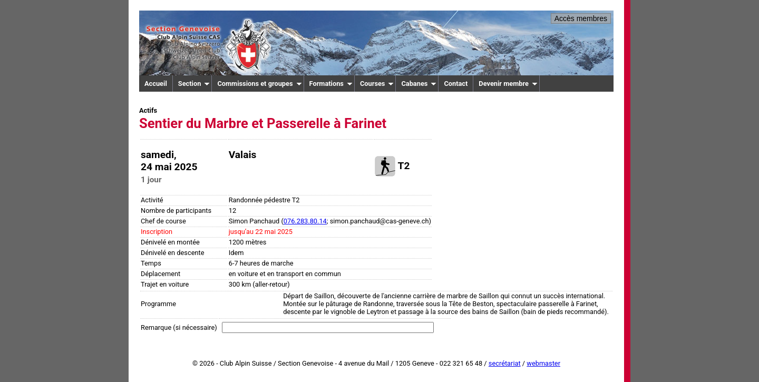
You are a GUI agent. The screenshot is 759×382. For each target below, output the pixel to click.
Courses (377, 83)
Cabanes (418, 83)
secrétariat (505, 363)
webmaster (543, 363)
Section (194, 83)
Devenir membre (508, 83)
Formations (331, 83)
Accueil (155, 83)
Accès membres (580, 18)
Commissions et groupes (259, 83)
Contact (456, 83)
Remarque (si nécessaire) (179, 327)
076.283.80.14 (305, 221)
